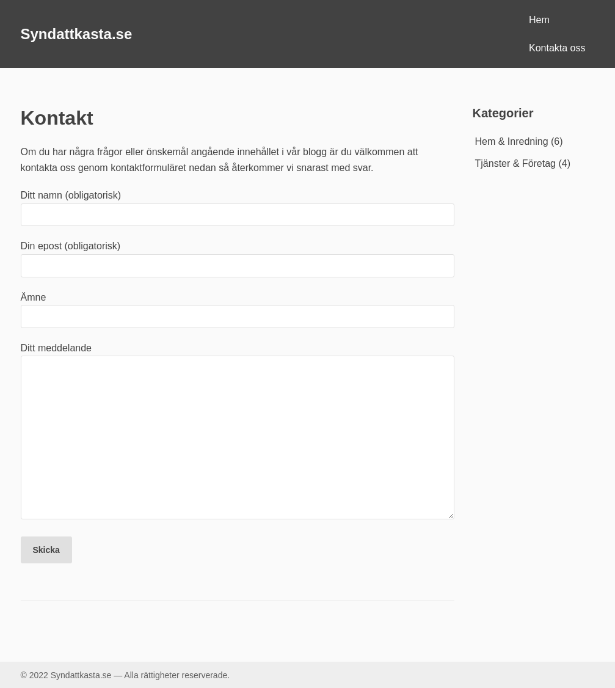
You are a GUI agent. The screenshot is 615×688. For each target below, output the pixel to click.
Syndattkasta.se (77, 34)
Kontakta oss (557, 48)
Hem (539, 20)
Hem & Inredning (511, 141)
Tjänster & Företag (515, 163)
